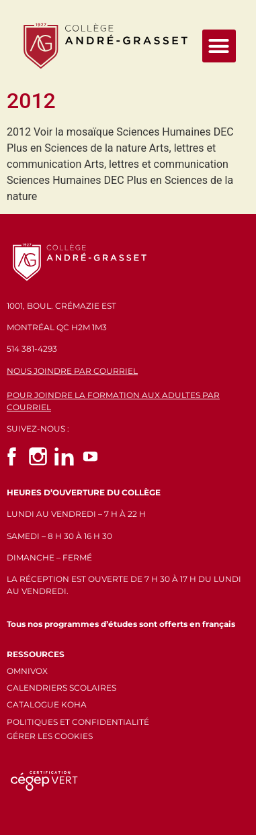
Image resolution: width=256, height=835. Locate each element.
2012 (31, 100)
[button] (219, 46)
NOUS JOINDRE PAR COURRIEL (72, 371)
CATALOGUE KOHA (47, 704)
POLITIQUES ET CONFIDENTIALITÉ (78, 722)
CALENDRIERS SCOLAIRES (61, 688)
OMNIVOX (27, 671)
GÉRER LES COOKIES (50, 736)
